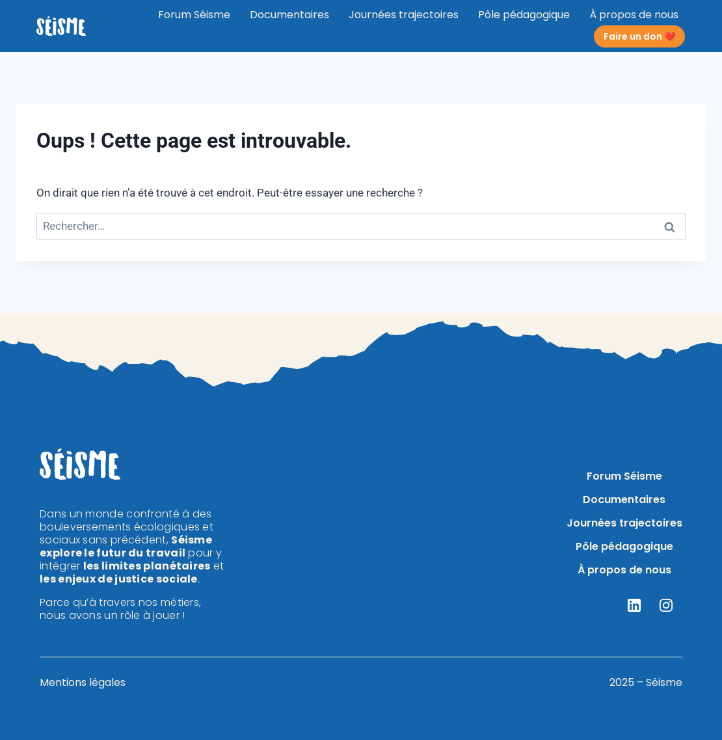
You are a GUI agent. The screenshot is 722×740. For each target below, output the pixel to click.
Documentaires (289, 14)
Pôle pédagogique (524, 14)
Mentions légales (83, 682)
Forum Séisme (194, 14)
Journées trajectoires (404, 14)
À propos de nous (633, 14)
